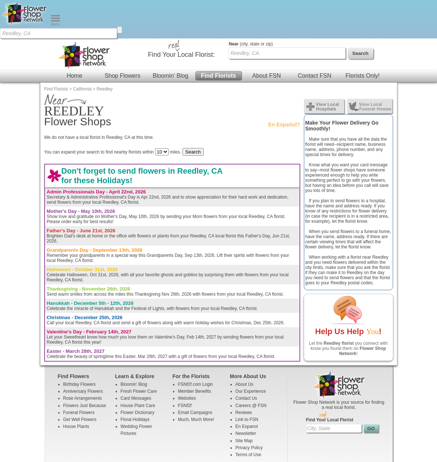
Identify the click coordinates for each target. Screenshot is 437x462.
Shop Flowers (122, 37)
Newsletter (246, 395)
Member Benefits (194, 352)
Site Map (244, 402)
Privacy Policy (249, 409)
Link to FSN (247, 381)
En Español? (284, 86)
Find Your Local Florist (330, 381)
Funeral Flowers (79, 374)
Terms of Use (248, 416)
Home (74, 37)
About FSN (266, 37)
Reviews (244, 374)
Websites (187, 359)
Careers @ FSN (251, 367)
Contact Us (246, 359)
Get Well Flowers (80, 381)
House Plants (76, 388)
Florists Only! (363, 37)
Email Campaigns (195, 374)
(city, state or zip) (251, 5)
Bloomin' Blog (170, 37)
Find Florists (218, 37)
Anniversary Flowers (83, 352)
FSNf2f (185, 367)
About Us (244, 345)
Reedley (105, 50)
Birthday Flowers (79, 345)
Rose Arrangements (82, 359)
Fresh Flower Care (139, 352)
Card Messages (136, 359)
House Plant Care (138, 367)
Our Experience (251, 352)
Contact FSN (314, 37)
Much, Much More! (196, 381)
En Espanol (247, 388)
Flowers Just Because (84, 367)
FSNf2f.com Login (195, 345)
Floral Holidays (135, 381)
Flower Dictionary (138, 374)
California (82, 50)
